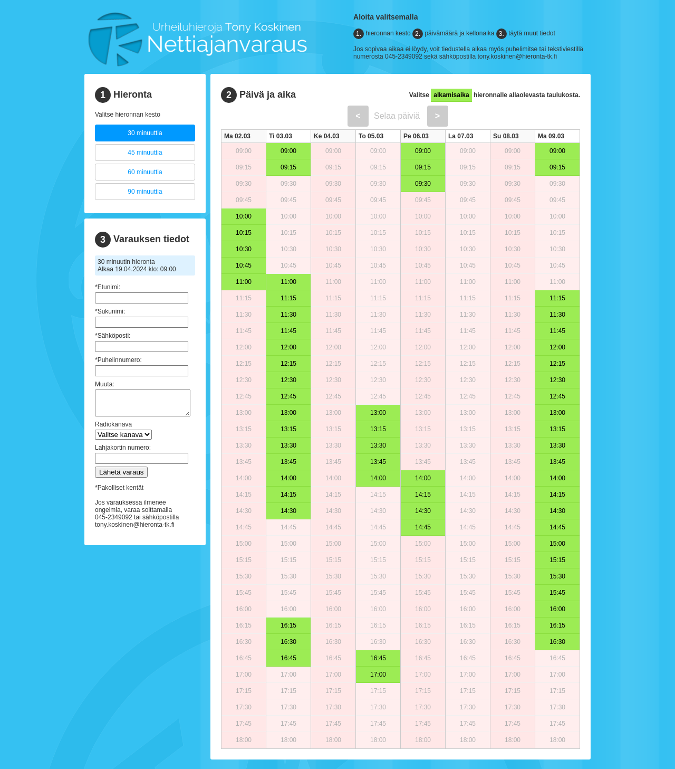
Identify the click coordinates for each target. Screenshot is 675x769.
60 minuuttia (145, 172)
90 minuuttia (145, 191)
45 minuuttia (145, 152)
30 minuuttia (145, 133)
